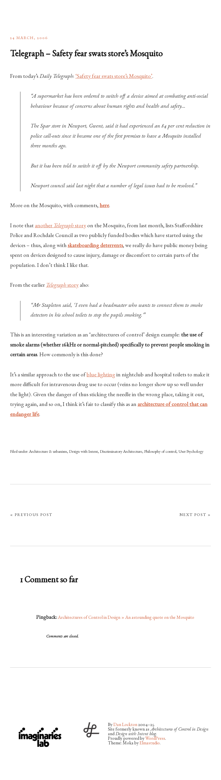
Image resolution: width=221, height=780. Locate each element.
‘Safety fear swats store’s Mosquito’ (113, 77)
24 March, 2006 (29, 38)
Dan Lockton (125, 725)
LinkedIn (60, 703)
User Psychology (190, 452)
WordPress (155, 739)
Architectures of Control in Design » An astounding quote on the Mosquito (126, 618)
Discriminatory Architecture (121, 452)
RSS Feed (75, 703)
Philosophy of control (160, 452)
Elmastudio (150, 743)
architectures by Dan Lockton (39, 14)
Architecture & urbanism (48, 452)
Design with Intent (83, 452)
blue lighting (101, 375)
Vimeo (45, 703)
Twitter (14, 703)
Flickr (29, 703)
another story (60, 226)
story (62, 285)
